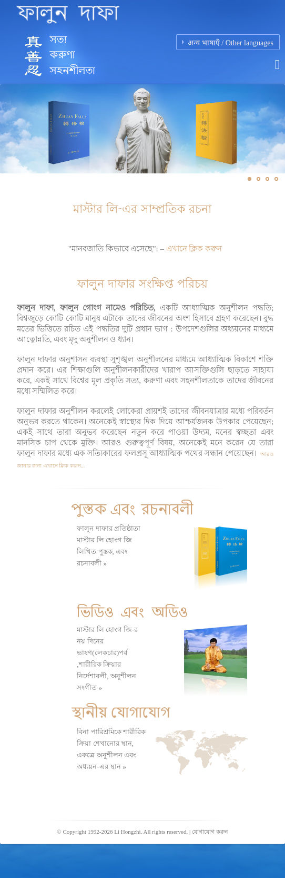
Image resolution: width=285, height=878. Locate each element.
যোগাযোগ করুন (210, 831)
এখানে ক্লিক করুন (194, 249)
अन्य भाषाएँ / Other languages (230, 43)
